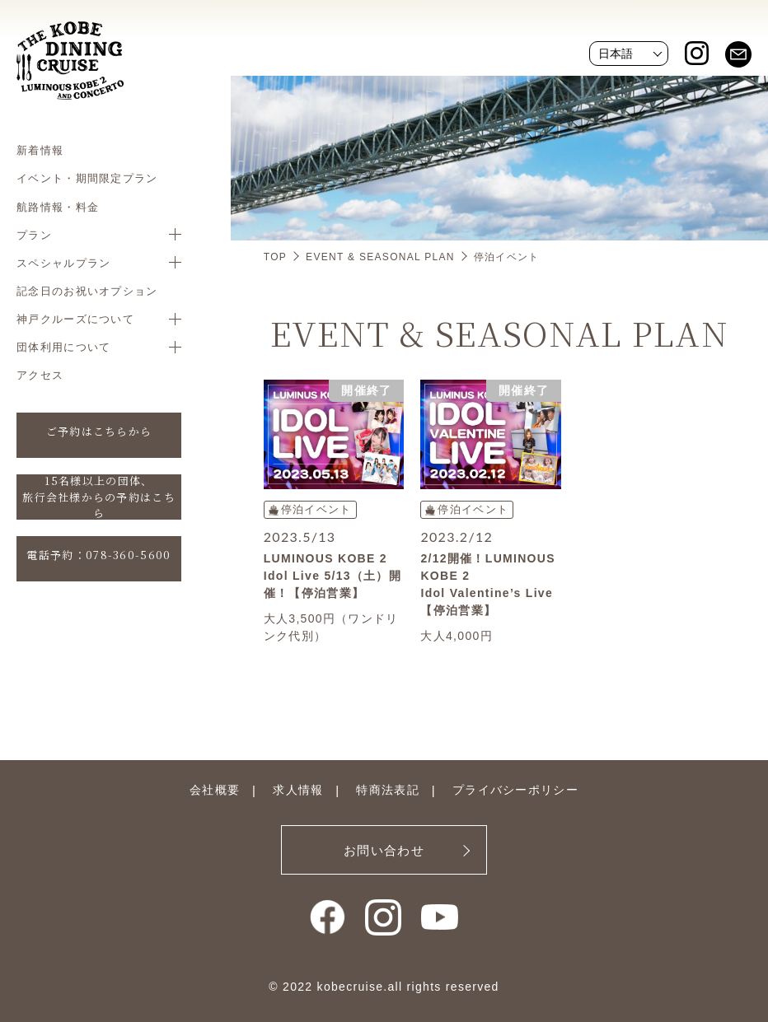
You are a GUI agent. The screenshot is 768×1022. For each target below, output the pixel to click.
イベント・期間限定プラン (87, 177)
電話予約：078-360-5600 (98, 554)
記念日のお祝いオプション (87, 290)
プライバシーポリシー (515, 789)
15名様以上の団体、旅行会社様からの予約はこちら (99, 497)
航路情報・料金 (57, 206)
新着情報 (39, 149)
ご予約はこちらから (99, 431)
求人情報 (298, 789)
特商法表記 (387, 789)
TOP (275, 257)
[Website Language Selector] (628, 53)
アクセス (39, 374)
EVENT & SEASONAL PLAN (380, 257)
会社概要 (215, 789)
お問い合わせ (384, 850)
